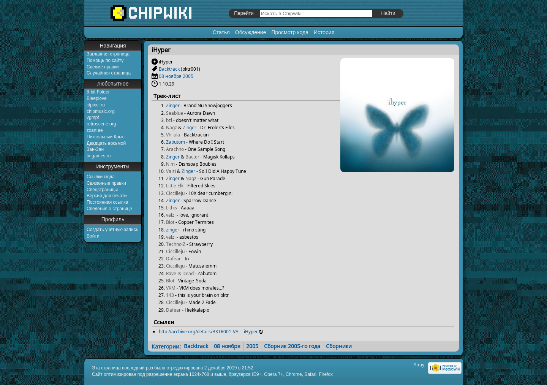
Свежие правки (103, 67)
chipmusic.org (101, 111)
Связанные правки (106, 183)
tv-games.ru (99, 155)
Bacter (192, 157)
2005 (188, 76)
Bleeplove (97, 98)
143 (170, 295)
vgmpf (93, 117)
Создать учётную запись (112, 229)
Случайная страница (109, 73)
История (324, 32)
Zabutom (175, 142)
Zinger (173, 105)
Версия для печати (106, 195)
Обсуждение (250, 32)
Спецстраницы (102, 189)
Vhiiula (173, 135)
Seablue (174, 113)
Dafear (173, 258)
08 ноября (170, 76)
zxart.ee (95, 130)
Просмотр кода (289, 32)
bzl (169, 120)
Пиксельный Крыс (106, 136)
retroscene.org (101, 124)
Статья (221, 32)
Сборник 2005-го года (292, 346)
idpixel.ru (96, 105)
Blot (170, 222)
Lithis (171, 207)
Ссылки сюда (101, 176)
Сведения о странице (109, 208)
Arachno (175, 149)
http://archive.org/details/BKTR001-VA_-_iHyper (208, 331)
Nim (170, 164)
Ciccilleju (175, 193)
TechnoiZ (175, 244)
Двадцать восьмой (106, 143)
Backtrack (169, 69)
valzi (170, 215)
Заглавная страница (108, 54)
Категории (165, 346)
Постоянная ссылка (107, 202)
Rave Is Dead (180, 273)
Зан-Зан (95, 149)
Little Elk (174, 185)
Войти (93, 236)
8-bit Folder (98, 92)
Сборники (339, 346)
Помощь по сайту (105, 60)
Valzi (171, 171)
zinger (172, 230)
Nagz (171, 127)
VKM (170, 288)
